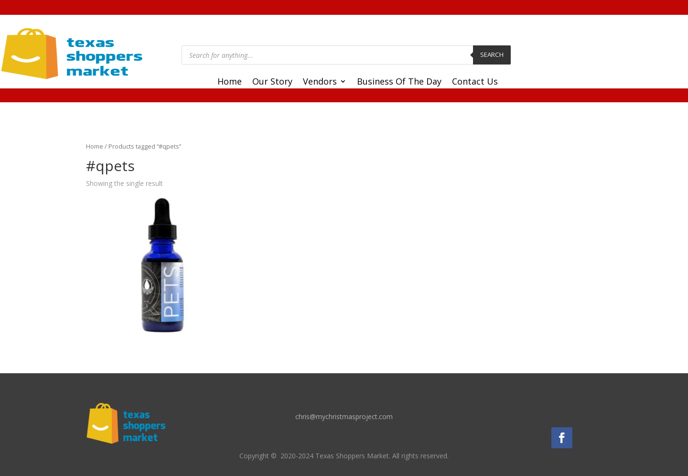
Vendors (320, 82)
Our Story (272, 82)
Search (492, 54)
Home (229, 82)
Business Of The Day (399, 82)
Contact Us (475, 82)
